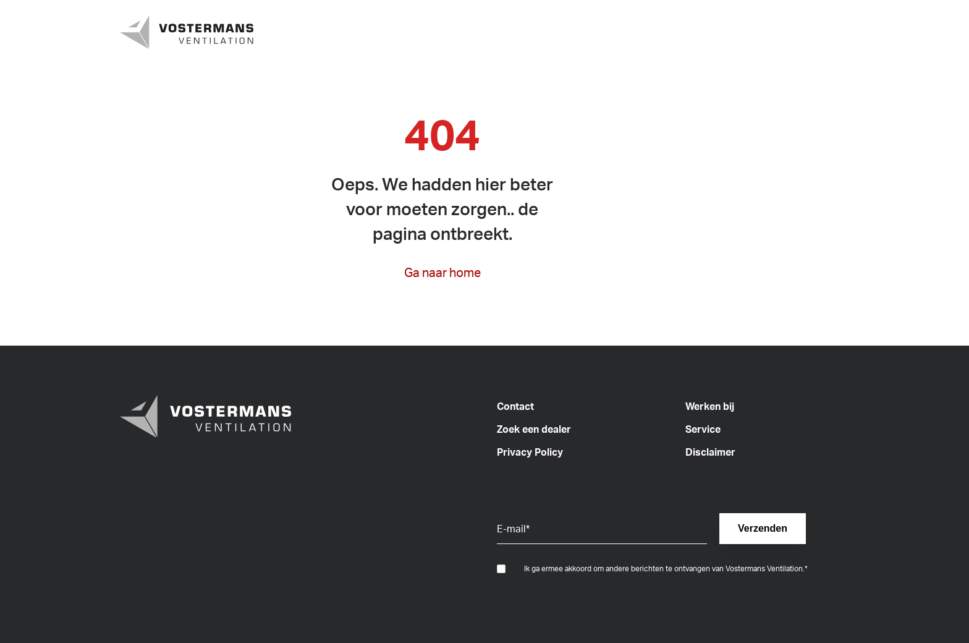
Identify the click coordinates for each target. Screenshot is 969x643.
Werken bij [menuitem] (709, 406)
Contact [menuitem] (515, 406)
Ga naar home (442, 272)
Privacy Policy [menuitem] (530, 452)
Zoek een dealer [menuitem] (534, 429)
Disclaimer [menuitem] (710, 452)
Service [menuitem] (703, 429)
